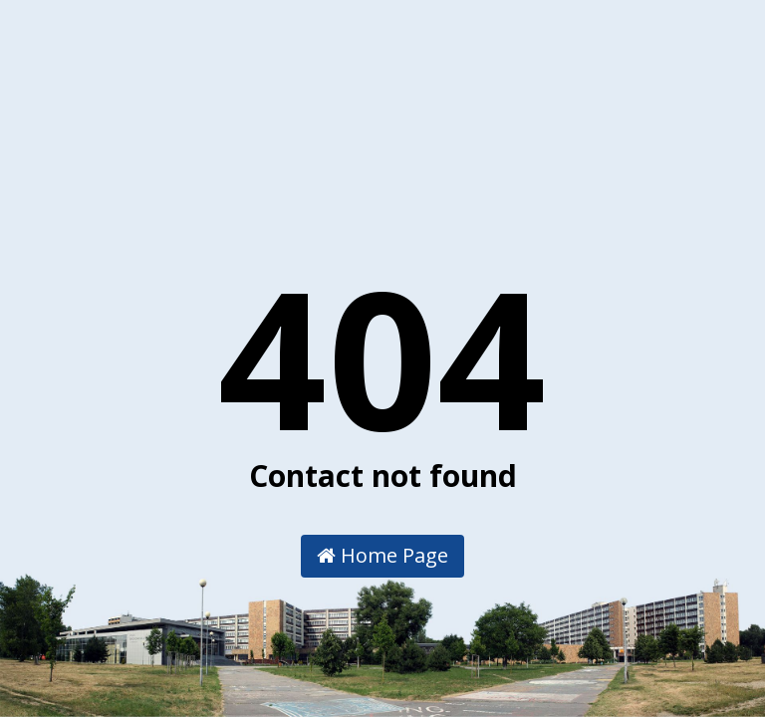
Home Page (382, 555)
